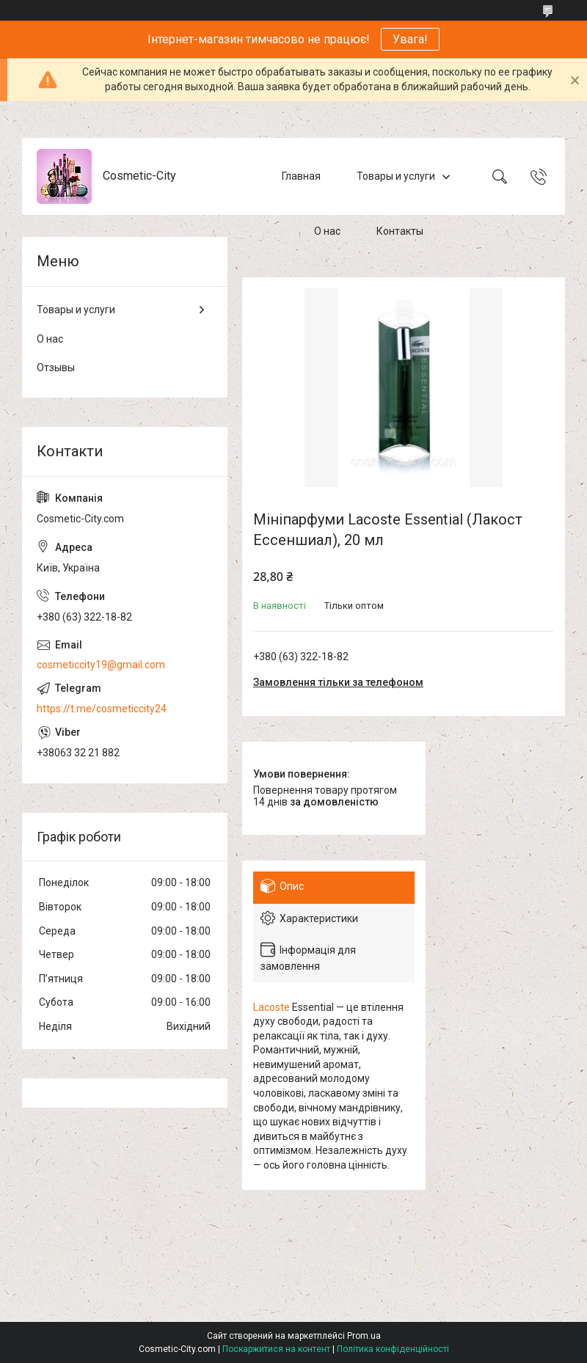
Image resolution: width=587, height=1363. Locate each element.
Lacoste (271, 1007)
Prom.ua (364, 1336)
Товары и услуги (396, 176)
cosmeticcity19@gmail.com (101, 664)
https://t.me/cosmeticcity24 (102, 709)
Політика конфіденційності (393, 1349)
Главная (301, 176)
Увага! (410, 39)
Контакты (399, 231)
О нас (327, 231)
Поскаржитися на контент (276, 1349)
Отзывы (56, 367)
